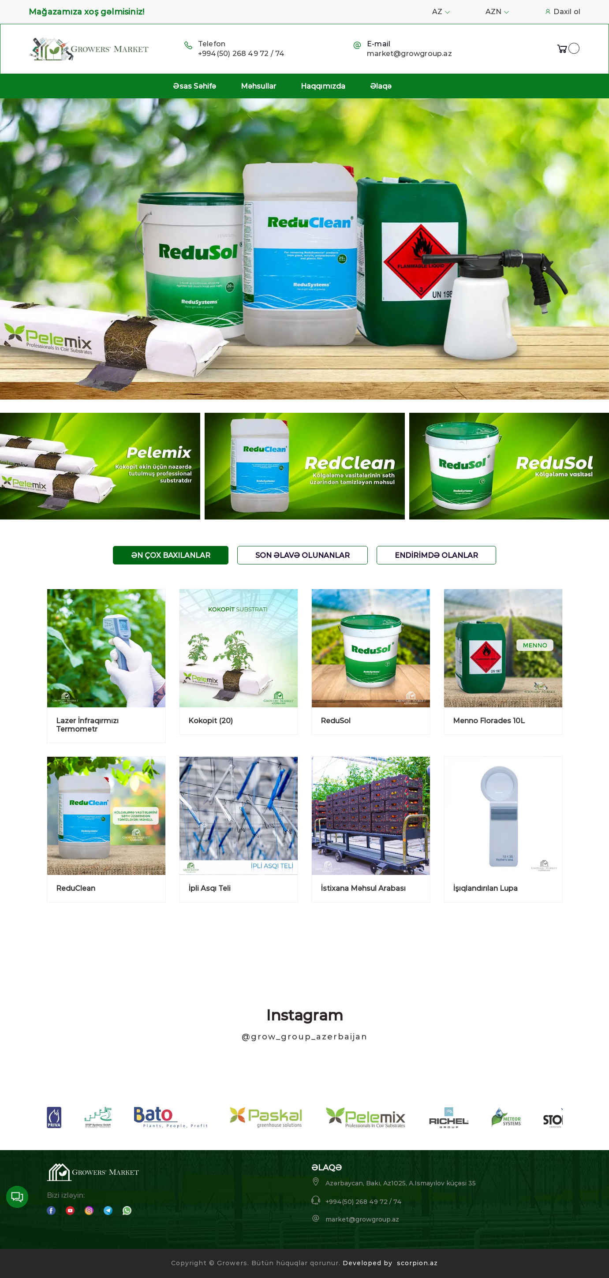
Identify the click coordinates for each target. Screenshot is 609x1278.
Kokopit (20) (210, 721)
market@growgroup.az (409, 53)
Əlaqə (381, 86)
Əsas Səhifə (194, 86)
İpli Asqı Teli (209, 888)
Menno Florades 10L (489, 721)
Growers (232, 1263)
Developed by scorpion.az (390, 1263)
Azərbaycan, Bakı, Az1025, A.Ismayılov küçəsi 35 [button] (393, 1182)
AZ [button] (441, 11)
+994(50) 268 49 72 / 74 (241, 53)
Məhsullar (258, 86)
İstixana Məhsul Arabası (363, 888)
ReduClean (75, 888)
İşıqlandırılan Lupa (485, 888)
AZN (497, 11)
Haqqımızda (323, 86)
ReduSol (336, 721)
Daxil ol (562, 11)
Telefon (211, 44)
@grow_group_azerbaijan (305, 1037)
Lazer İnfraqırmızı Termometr (87, 725)
